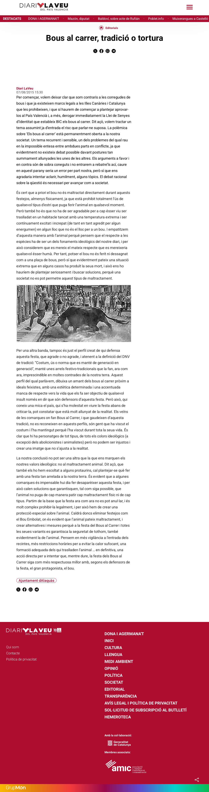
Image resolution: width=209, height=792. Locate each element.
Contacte (13, 653)
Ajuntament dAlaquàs (36, 580)
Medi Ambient (118, 661)
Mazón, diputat (78, 19)
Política (113, 675)
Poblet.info (156, 19)
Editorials (112, 28)
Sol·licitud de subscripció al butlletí (145, 710)
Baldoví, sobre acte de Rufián (119, 19)
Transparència (120, 696)
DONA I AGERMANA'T (43, 19)
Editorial (114, 689)
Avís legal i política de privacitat (140, 703)
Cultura (113, 647)
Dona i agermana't (124, 633)
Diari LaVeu (24, 88)
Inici (109, 640)
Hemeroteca (117, 717)
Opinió (111, 668)
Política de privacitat (21, 659)
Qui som (12, 647)
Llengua (113, 654)
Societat (113, 682)
